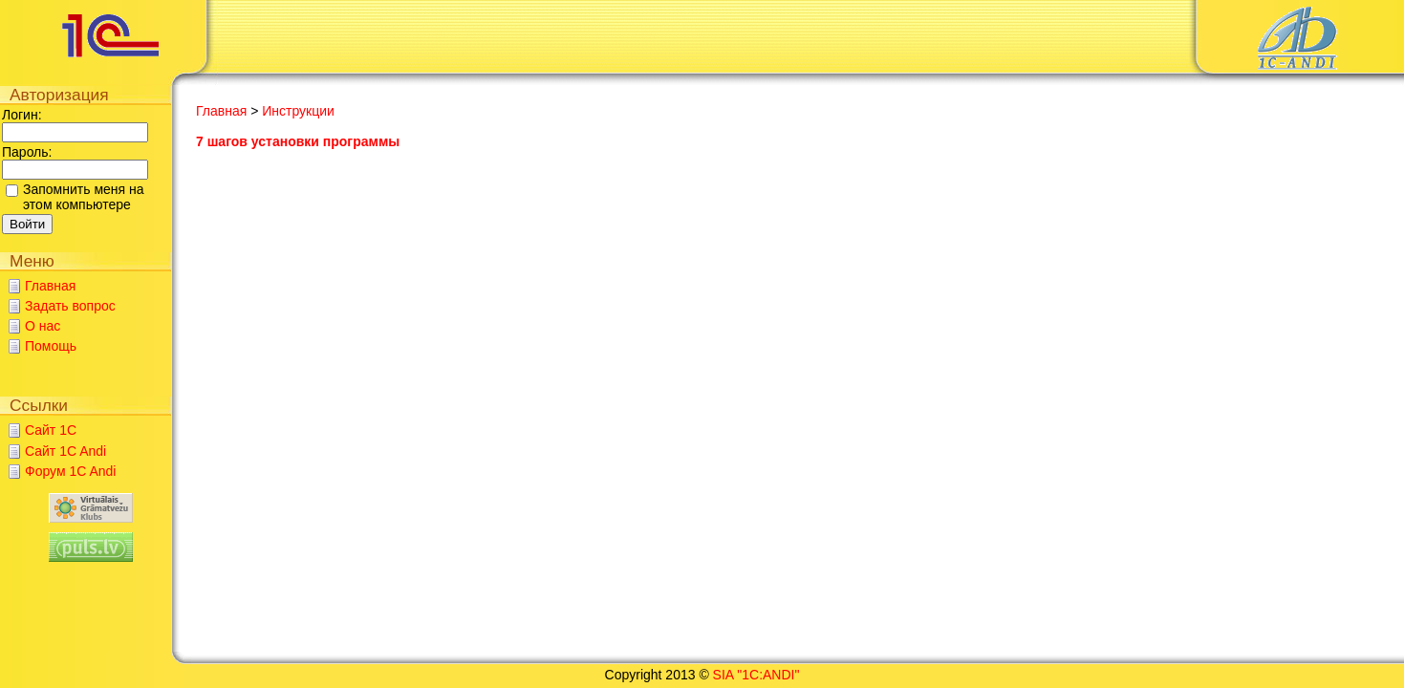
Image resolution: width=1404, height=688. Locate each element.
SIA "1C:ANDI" (756, 674)
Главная (50, 285)
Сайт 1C (50, 430)
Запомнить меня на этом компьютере (83, 197)
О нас (42, 325)
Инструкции (298, 110)
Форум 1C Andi (70, 471)
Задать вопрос (70, 305)
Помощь (50, 346)
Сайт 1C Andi (65, 451)
